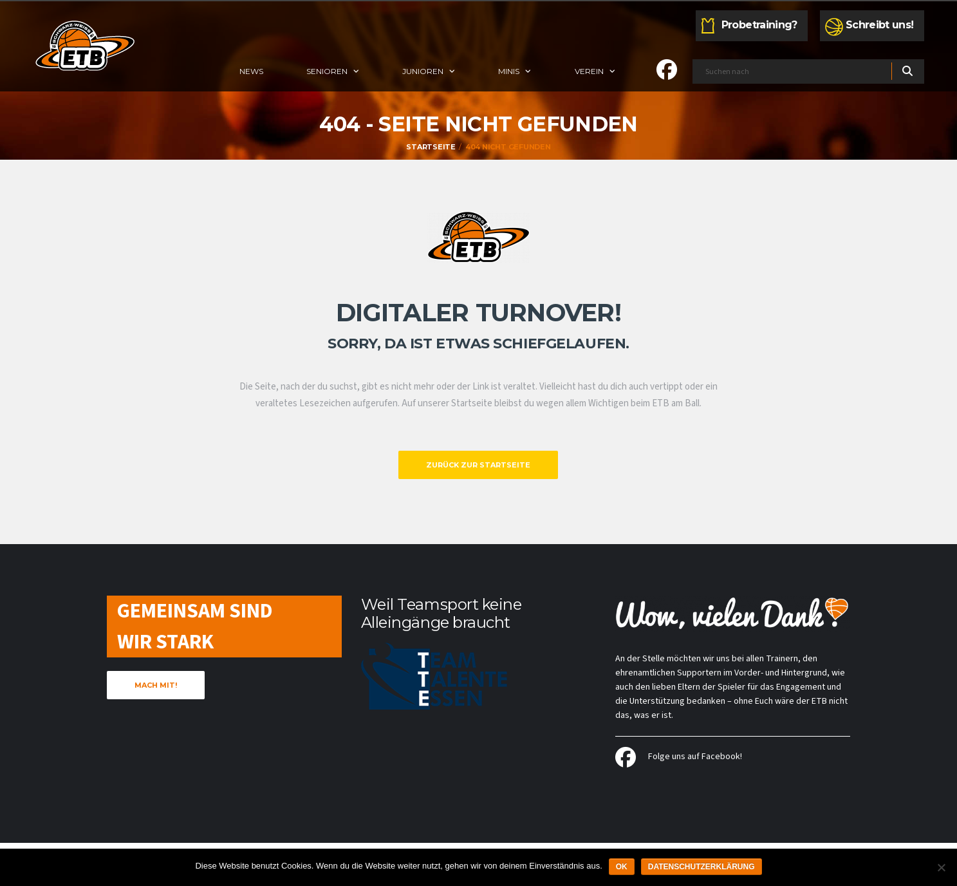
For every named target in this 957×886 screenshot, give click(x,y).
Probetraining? (759, 25)
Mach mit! (156, 685)
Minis (508, 71)
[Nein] (940, 867)
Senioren (327, 71)
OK (621, 866)
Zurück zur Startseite (478, 464)
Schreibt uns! (880, 25)
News (251, 71)
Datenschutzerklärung (701, 866)
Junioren (422, 71)
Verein (589, 71)
